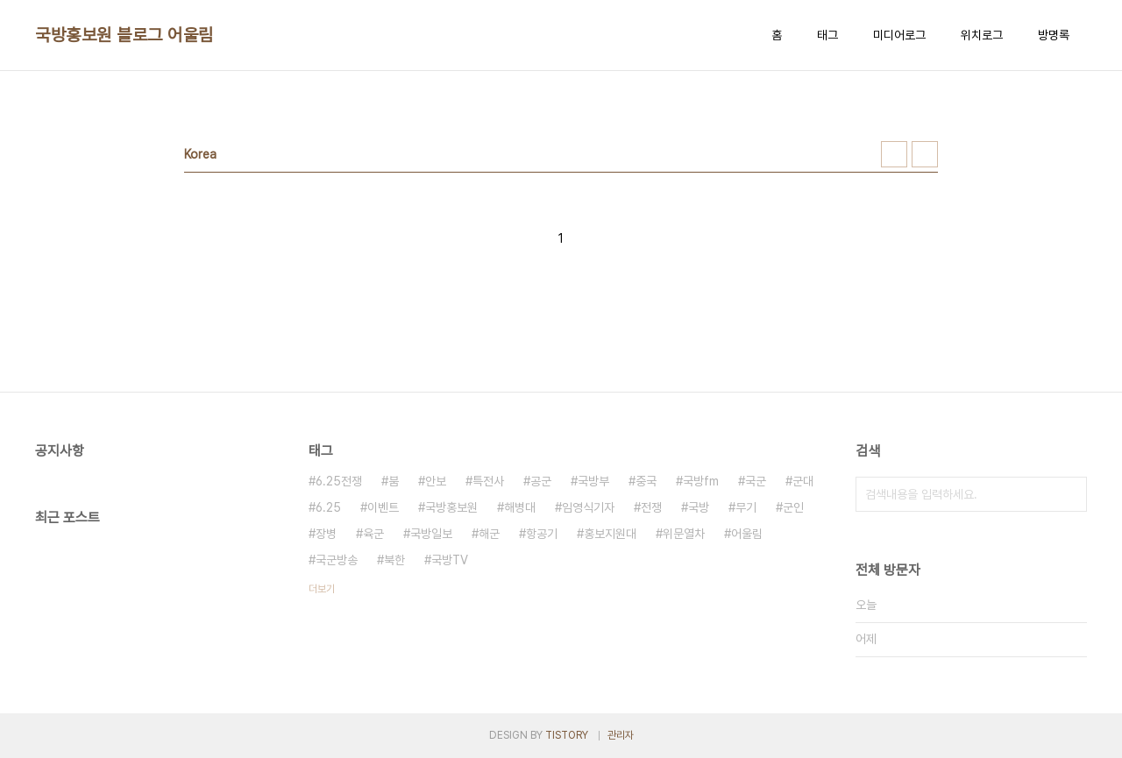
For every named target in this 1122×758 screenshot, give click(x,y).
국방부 (593, 481)
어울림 (747, 534)
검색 (1069, 494)
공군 (540, 481)
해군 (489, 534)
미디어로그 (899, 35)
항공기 (541, 534)
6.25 (328, 507)
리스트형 (925, 154)
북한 (394, 560)
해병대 (520, 507)
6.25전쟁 (339, 481)
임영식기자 (588, 507)
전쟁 (651, 507)
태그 (827, 35)
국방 (698, 507)
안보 (435, 481)
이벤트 (383, 507)
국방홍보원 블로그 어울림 (124, 35)
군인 (793, 507)
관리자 (620, 735)
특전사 (488, 481)
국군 (755, 481)
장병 (326, 534)
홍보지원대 (610, 534)
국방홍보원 (451, 507)
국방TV (449, 560)
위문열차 (684, 534)
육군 (373, 534)
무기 (745, 507)
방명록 (1053, 35)
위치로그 (982, 35)
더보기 (322, 589)
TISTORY (566, 735)
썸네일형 (894, 154)
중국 (646, 481)
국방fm (701, 481)
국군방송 (337, 560)
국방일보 (431, 534)
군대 (802, 481)
